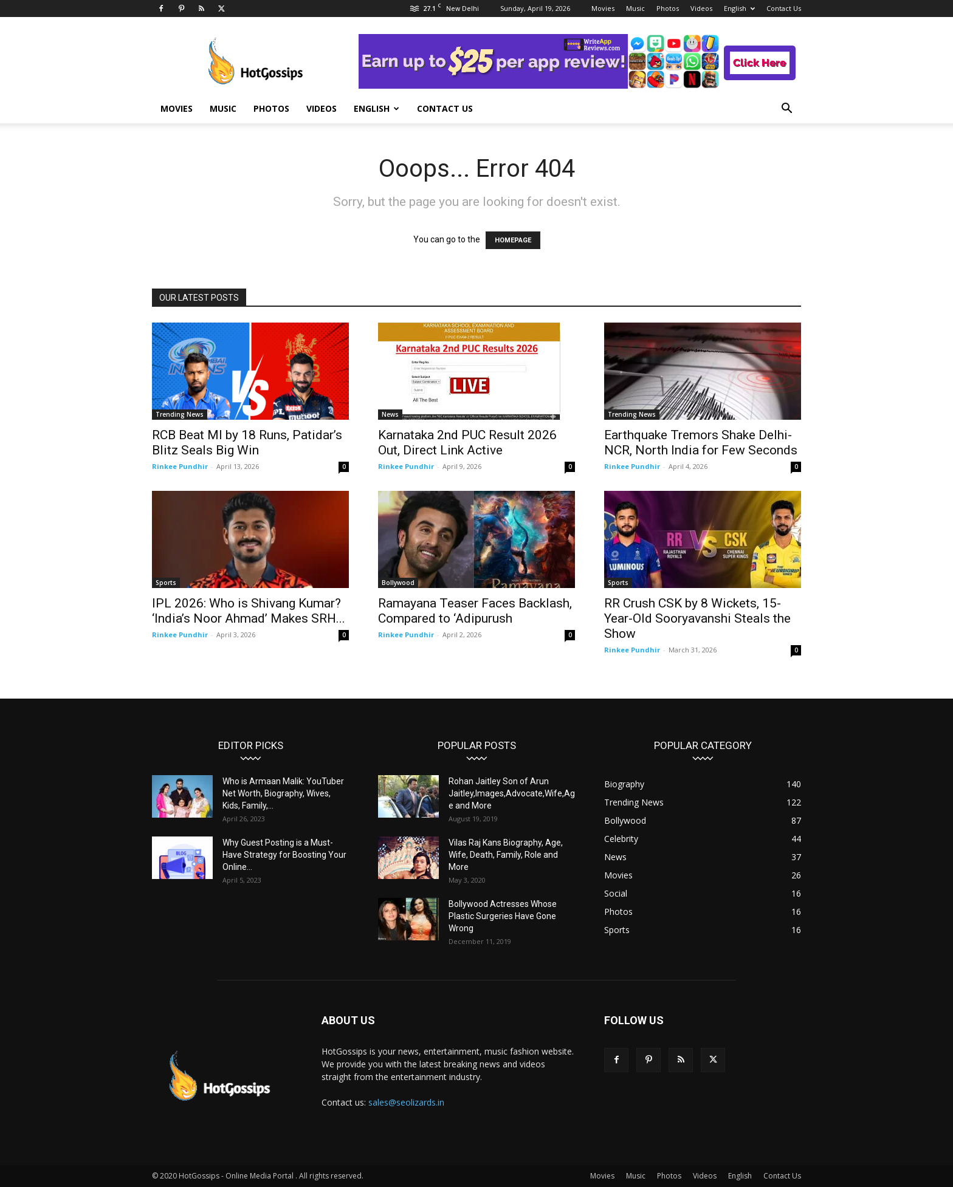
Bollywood (398, 582)
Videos (701, 8)
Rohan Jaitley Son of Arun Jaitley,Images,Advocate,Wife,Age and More (512, 793)
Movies (602, 8)
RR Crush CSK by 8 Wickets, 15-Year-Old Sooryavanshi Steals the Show (697, 618)
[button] (786, 109)
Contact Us (783, 8)
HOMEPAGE (513, 240)
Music (635, 8)
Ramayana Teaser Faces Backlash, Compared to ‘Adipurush (475, 611)
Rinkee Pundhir (180, 466)
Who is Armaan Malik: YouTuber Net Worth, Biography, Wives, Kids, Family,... (283, 793)
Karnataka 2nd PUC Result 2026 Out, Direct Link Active (467, 442)
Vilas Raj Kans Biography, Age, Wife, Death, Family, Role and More (506, 855)
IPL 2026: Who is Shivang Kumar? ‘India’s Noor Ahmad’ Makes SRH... (248, 611)
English (739, 8)
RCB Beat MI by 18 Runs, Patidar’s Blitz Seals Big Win (247, 442)
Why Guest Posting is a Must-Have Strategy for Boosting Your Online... (284, 855)
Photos (667, 8)
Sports (166, 582)
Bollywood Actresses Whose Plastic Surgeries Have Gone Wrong (503, 916)
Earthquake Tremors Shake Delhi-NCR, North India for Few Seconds (700, 442)
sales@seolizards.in (406, 1102)
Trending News (180, 414)
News (390, 414)
